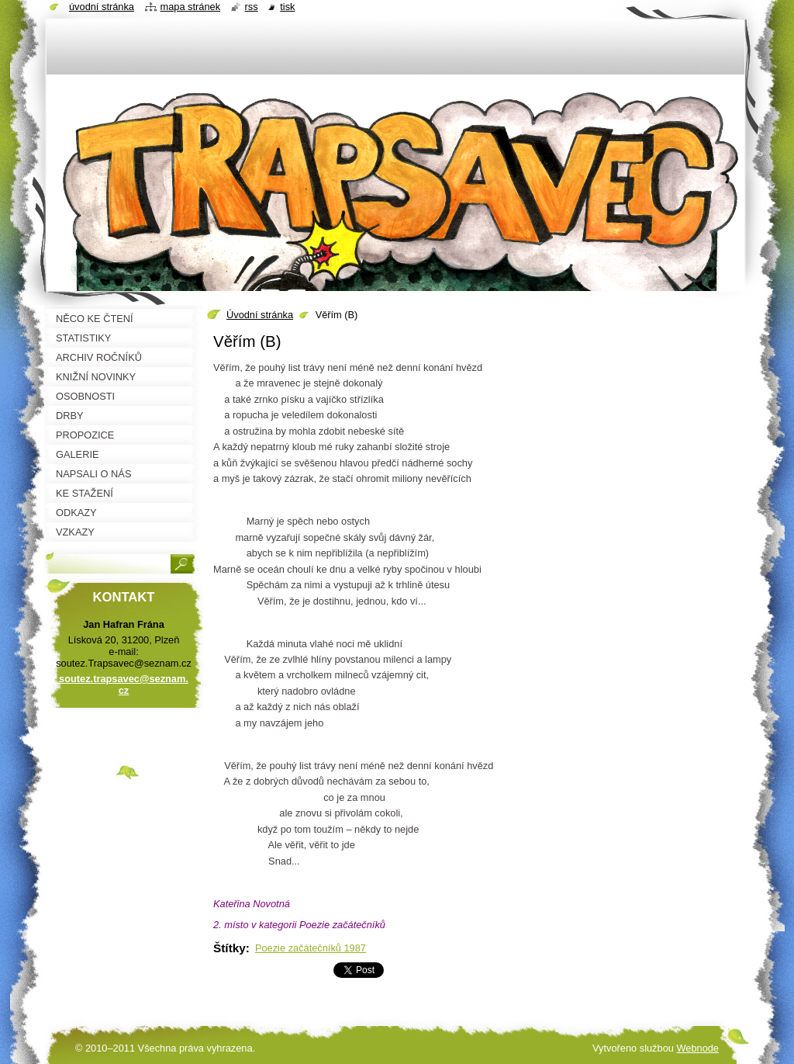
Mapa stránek (191, 6)
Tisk (287, 6)
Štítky (229, 948)
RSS (251, 6)
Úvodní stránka (259, 315)
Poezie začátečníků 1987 (310, 948)
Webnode (697, 1048)
